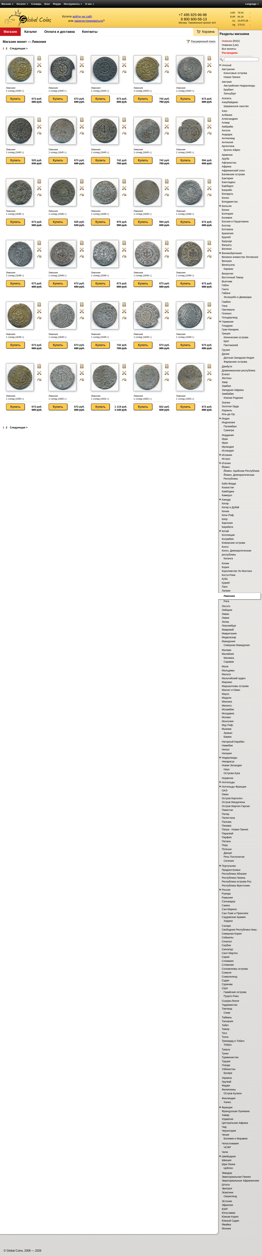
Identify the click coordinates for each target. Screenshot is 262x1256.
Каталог (22, 4)
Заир (225, 382)
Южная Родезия (233, 397)
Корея (225, 567)
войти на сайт (82, 16)
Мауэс (225, 693)
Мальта (226, 674)
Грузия (226, 349)
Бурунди (227, 241)
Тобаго (228, 1044)
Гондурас (227, 325)
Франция (227, 1107)
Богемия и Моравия (235, 1138)
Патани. (226, 841)
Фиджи (226, 1085)
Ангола (226, 130)
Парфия (227, 837)
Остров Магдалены (233, 802)
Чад (224, 1126)
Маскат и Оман (231, 689)
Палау (225, 814)
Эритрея (227, 1188)
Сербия (226, 945)
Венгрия (227, 261)
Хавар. (226, 1115)
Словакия (227, 960)
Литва (225, 621)
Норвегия (227, 778)
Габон (225, 285)
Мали (225, 666)
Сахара (226, 925)
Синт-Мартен (230, 953)
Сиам (227, 1012)
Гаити (225, 289)
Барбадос (228, 186)
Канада (226, 499)
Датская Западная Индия (239, 357)
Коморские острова (233, 542)
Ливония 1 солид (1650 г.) (15, 397)
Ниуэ (227, 769)
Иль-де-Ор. (228, 414)
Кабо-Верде (229, 483)
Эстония (227, 1201)
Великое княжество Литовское (240, 257)
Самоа (226, 905)
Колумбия (228, 538)
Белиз (225, 197)
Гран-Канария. (230, 329)
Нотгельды (228, 782)
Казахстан (228, 487)
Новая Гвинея (232, 77)
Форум (57, 4)
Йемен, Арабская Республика (241, 470)
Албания (227, 114)
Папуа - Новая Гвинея (235, 829)
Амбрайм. (228, 126)
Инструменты (73, 4)
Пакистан (227, 809)
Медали (226, 697)
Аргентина (228, 146)
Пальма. (227, 821)
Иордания (228, 435)
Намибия (227, 745)
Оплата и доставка (59, 32)
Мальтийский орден (233, 678)
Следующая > (18, 48)
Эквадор (227, 1172)
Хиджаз (228, 920)
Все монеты (229, 48)
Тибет (225, 1025)
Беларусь (227, 193)
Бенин (225, 209)
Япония (226, 1228)
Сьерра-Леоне (230, 1000)
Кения (225, 511)
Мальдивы (228, 670)
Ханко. (228, 1102)
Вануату (227, 245)
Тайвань (227, 1017)
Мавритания (229, 633)
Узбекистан (228, 1069)
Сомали (226, 972)
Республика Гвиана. (234, 877)
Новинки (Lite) (230, 45)
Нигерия (227, 753)
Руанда (226, 893)
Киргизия (227, 522)
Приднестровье (231, 869)
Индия (225, 418)
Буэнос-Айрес (232, 149)
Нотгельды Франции (234, 786)
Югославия (228, 1212)
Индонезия (228, 422)
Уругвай (226, 1081)
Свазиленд (230, 1196)
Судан (225, 980)
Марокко (227, 682)
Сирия (225, 956)
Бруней (226, 237)
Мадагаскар (229, 637)
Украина (227, 1077)
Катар (225, 503)
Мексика (227, 701)
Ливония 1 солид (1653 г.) (185, 397)
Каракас (228, 268)
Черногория (229, 1130)
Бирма (227, 736)
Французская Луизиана (236, 1111)
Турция (226, 1061)
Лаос (225, 586)
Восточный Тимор (232, 277)
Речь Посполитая (234, 856)
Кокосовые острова (235, 73)
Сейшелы (227, 937)
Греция (226, 333)
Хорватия (227, 1119)
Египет (226, 374)
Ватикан (227, 248)
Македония (228, 641)
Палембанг (230, 426)
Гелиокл (226, 313)
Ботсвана (227, 229)
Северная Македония (237, 645)
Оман (225, 794)
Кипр (225, 519)
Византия (227, 273)
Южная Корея (230, 1216)
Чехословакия (230, 1143)
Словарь (36, 4)
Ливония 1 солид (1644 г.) (142, 89)
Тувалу (226, 1049)
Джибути (227, 366)
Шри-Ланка (228, 1164)
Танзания (227, 1021)
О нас (89, 4)
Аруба (225, 158)
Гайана (226, 293)
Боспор (226, 225)
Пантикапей (231, 345)
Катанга (228, 558)
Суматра (229, 430)
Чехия (225, 1134)
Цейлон (228, 1168)
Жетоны (226, 378)
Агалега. (227, 98)
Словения (228, 964)
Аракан (228, 732)
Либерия (227, 610)
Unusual (226, 65)
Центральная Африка (235, 1122)
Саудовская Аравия (234, 917)
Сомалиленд (229, 976)
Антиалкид (228, 138)
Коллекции (228, 534)
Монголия (228, 721)
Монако (226, 717)
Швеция (226, 1160)
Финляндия (228, 1098)
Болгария (227, 213)
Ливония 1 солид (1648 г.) (57, 212)
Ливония (229, 595)
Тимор (225, 1029)
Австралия (228, 69)
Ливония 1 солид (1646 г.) (15, 212)
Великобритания (232, 253)
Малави (226, 650)
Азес (224, 110)
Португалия (229, 865)
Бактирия (227, 178)
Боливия (227, 217)
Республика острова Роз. (237, 881)
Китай (225, 531)
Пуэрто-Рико (231, 996)
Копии (225, 563)
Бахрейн (227, 190)
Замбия (226, 385)
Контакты (90, 32)
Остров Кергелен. (232, 798)
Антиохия (227, 142)
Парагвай (227, 833)
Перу (225, 845)
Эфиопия (227, 1205)
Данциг (228, 852)
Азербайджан (230, 102)
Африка (226, 166)
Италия (226, 463)
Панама (226, 825)
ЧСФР (227, 1147)
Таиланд (227, 1008)
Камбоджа (228, 491)
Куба (224, 578)
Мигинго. (227, 705)
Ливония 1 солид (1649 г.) (185, 274)
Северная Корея (232, 933)
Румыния (227, 897)
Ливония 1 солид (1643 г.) (100, 89)
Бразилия (227, 233)
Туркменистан (230, 1057)
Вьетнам (227, 281)
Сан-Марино (229, 909)
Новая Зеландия (232, 765)
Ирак (225, 438)
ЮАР (225, 1209)
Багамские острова (233, 174)
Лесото (226, 606)
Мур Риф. (227, 725)
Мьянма (226, 728)
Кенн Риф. (228, 515)
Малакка (229, 657)
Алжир (226, 122)
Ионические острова (236, 337)
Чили (225, 1152)
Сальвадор (228, 901)
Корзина (208, 32)
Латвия (226, 590)
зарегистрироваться (88, 21)
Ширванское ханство (236, 106)
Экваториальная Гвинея (236, 1176)
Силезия (229, 860)
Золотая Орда (230, 406)
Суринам (227, 984)
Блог (47, 4)
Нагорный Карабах (233, 741)
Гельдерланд (229, 317)
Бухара (228, 1072)
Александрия (230, 118)
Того (224, 1033)
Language (252, 4)
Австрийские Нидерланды (239, 85)
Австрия (227, 81)
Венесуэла (228, 264)
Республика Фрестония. (236, 885)
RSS (236, 41)
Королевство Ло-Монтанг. (237, 571)
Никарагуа (228, 761)
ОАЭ (224, 790)
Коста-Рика (228, 575)
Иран (225, 442)
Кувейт (226, 582)
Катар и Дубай (230, 507)
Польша (226, 849)
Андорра (227, 134)
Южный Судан (230, 1220)
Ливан (225, 614)
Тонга (225, 1036)
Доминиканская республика (238, 370)
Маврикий (228, 629)
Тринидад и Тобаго (233, 1040)
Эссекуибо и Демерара (237, 297)
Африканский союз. (233, 170)
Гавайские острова (235, 992)
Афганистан (229, 162)
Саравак (229, 661)
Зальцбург (230, 93)
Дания (225, 353)
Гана (224, 305)
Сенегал (227, 941)
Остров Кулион (233, 1093)
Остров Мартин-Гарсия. (236, 806)
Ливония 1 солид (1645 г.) (15, 151)
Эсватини (227, 1192)
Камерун (227, 495)
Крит (226, 341)
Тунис (225, 1053)
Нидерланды (229, 757)
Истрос (226, 458)
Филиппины (229, 1089)
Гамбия (226, 301)
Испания (227, 455)
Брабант (229, 89)
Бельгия (227, 206)
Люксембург (229, 625)
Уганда (226, 1065)
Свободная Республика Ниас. (239, 929)
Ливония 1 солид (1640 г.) (15, 89)
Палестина (228, 817)
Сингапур (227, 949)
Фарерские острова (235, 361)
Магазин (7, 4)
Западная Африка (233, 389)
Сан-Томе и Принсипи (235, 913)
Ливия (225, 617)
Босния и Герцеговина (235, 221)
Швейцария (229, 1156)
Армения (227, 154)
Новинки (227, 41)
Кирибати (227, 526)
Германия (227, 321)
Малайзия (228, 653)
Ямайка (226, 1224)
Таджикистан (229, 1004)
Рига (226, 601)
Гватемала (228, 309)
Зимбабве (228, 393)
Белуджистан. (230, 201)
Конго (225, 546)
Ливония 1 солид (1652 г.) (100, 397)
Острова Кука (232, 773)
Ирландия (228, 446)
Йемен (226, 467)
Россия (226, 889)
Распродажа (229, 52)
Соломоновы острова (235, 968)
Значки (226, 402)
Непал (225, 749)
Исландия (228, 450)
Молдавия (228, 713)
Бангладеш (228, 182)
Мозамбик (228, 709)
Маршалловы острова (235, 686)
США (225, 988)
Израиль (227, 410)
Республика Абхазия (234, 873)
